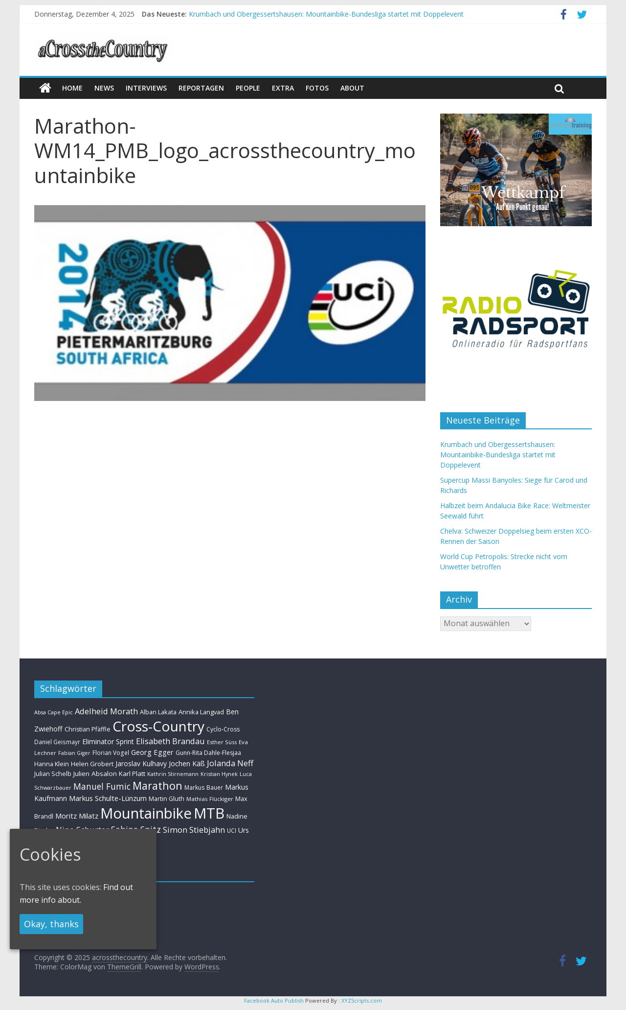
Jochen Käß (187, 763)
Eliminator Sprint (108, 741)
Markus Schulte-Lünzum (108, 798)
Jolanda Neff (230, 763)
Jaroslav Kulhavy (141, 763)
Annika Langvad (201, 711)
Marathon (157, 785)
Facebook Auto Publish (274, 1000)
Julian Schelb (52, 774)
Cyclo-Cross (223, 729)
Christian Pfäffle (88, 729)
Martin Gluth (166, 799)
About (352, 88)
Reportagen (201, 88)
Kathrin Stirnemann (173, 773)
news (104, 88)
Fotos (317, 88)
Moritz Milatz (76, 816)
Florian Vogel (110, 752)
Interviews (146, 88)
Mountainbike (146, 813)
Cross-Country (158, 726)
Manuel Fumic (102, 786)
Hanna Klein (51, 764)
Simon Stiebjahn (194, 829)
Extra (283, 88)
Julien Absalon (95, 773)
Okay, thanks (51, 924)
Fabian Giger (74, 753)
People (248, 88)
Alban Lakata (158, 711)
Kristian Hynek (219, 773)
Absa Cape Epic (53, 712)
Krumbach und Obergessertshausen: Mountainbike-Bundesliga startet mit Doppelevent (326, 14)
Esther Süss (222, 742)
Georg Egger (152, 752)
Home (72, 88)
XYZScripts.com (361, 1000)
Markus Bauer (203, 787)
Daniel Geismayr (57, 742)
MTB (209, 813)
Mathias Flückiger (209, 798)
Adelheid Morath (106, 711)
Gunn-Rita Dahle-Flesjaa (208, 753)
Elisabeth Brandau (170, 741)
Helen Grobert (92, 763)
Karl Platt (132, 773)
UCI (231, 830)
